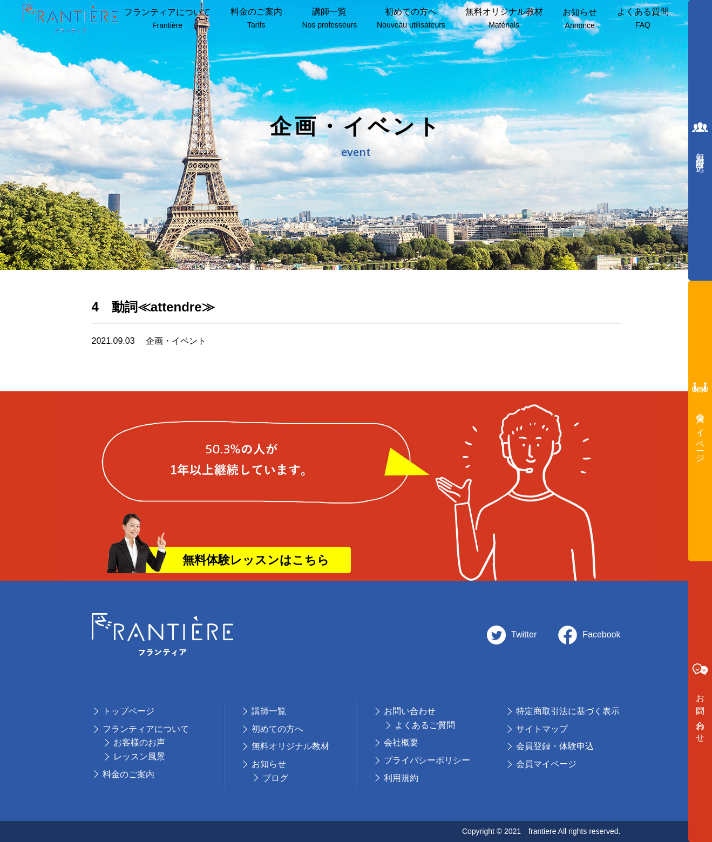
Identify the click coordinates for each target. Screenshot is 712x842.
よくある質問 (643, 19)
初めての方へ (411, 19)
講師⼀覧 (329, 19)
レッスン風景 (139, 756)
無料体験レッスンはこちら (255, 560)
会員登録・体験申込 (555, 746)
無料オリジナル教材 (504, 19)
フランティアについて (167, 19)
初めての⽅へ (277, 729)
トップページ (128, 711)
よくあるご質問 (425, 725)
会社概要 (401, 742)
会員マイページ (546, 764)
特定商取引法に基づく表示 (568, 711)
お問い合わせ (410, 711)
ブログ (275, 778)
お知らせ (579, 19)
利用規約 (401, 778)
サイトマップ (542, 729)
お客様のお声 (139, 742)
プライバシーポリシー (427, 760)
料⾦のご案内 (256, 19)
